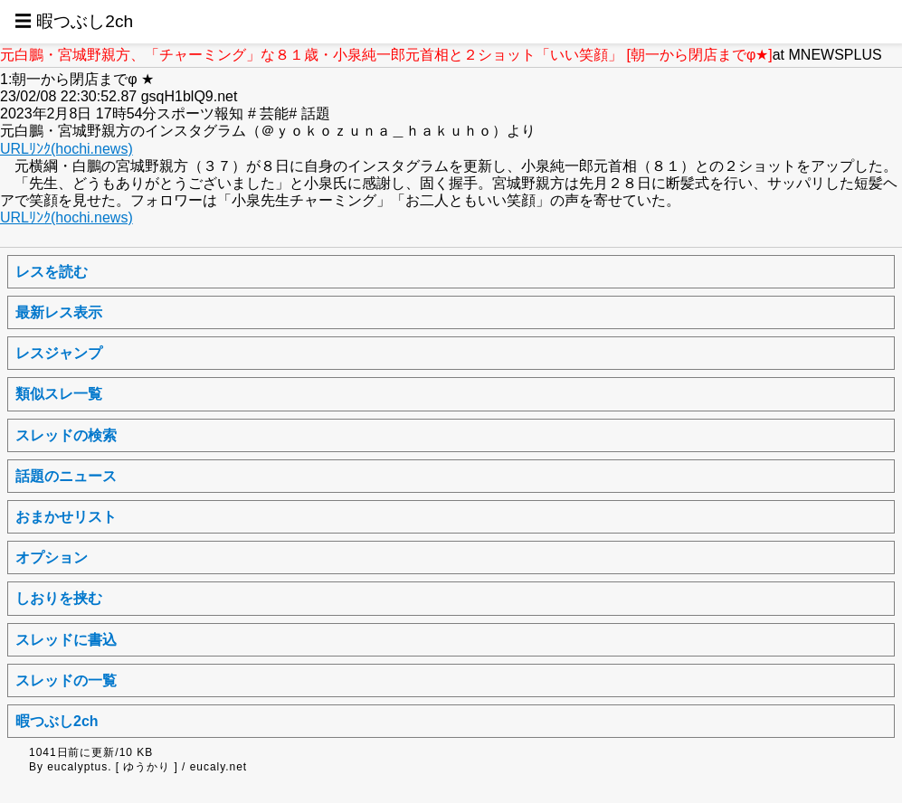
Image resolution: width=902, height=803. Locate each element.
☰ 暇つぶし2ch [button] (73, 21)
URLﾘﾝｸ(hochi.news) (66, 148)
